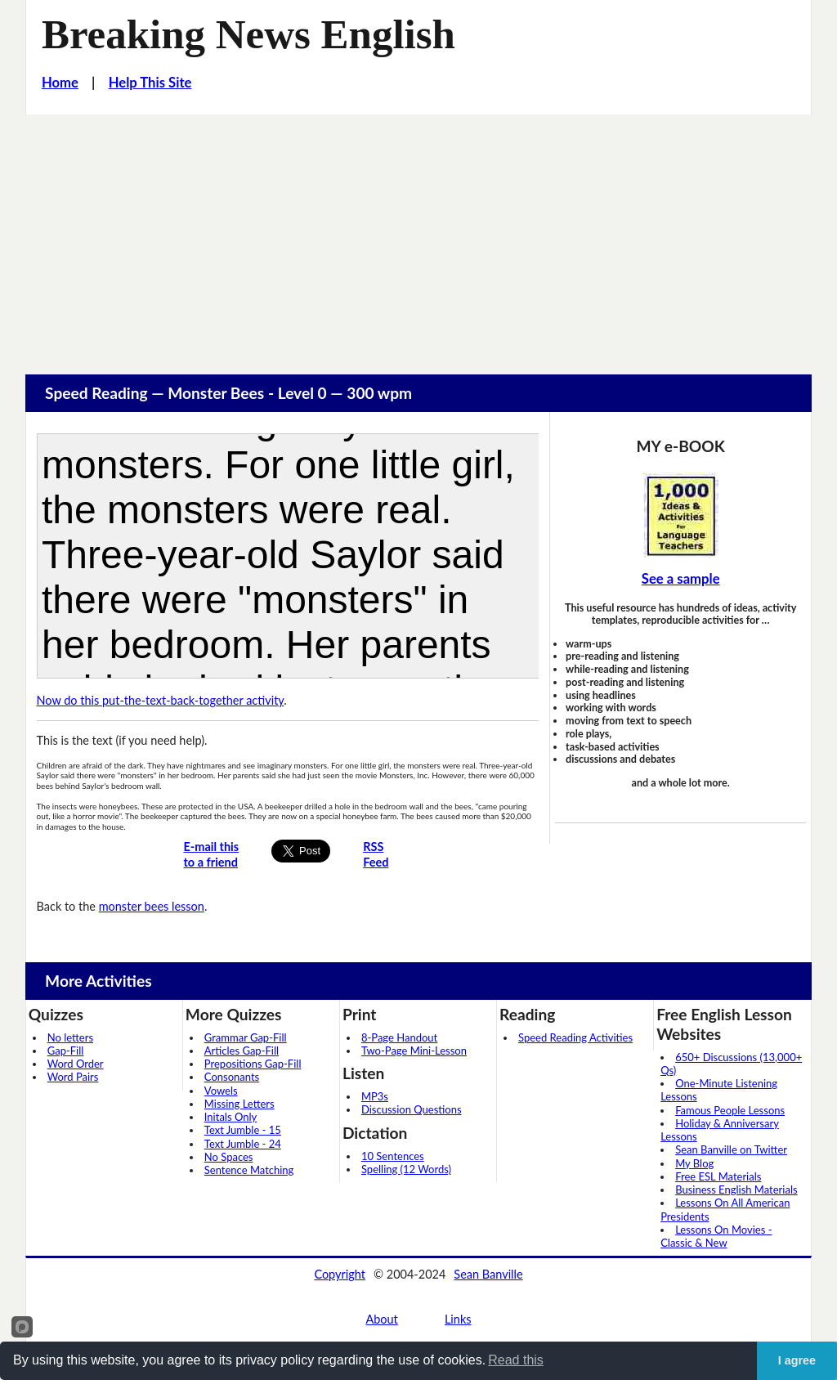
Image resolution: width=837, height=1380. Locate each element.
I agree (797, 1360)
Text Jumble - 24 (242, 1143)
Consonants (231, 1076)
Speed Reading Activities (575, 1037)
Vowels (221, 1090)
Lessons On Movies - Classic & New (716, 1236)
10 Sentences (392, 1156)
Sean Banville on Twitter (731, 1149)
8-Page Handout (399, 1037)
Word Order (75, 1063)
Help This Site (150, 82)
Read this (516, 1360)
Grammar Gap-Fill (245, 1037)
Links (458, 1319)
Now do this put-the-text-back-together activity (160, 700)
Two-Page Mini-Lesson (414, 1050)
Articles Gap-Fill (241, 1050)
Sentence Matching (249, 1169)
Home (60, 82)
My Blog (694, 1163)
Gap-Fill (65, 1050)
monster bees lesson (151, 906)
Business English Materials (736, 1189)
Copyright (339, 1274)
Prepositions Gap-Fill (253, 1063)
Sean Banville (488, 1274)
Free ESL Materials (718, 1176)
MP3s (374, 1096)
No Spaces (228, 1156)
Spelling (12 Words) (406, 1169)
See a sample (681, 579)
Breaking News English (248, 34)
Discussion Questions (411, 1109)
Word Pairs (73, 1076)
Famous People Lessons (730, 1110)
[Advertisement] (418, 237)
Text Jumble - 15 (242, 1129)
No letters (70, 1037)
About (381, 1319)
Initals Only (230, 1116)
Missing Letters (239, 1103)
